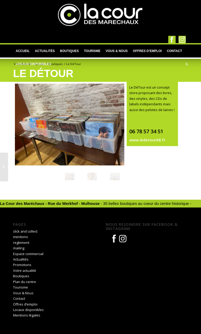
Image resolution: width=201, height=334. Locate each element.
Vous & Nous (23, 293)
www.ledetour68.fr (147, 139)
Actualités (21, 259)
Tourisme (20, 287)
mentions (20, 236)
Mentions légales (26, 315)
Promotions (22, 264)
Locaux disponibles (28, 309)
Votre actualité (24, 270)
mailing (18, 248)
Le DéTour (43, 73)
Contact (19, 298)
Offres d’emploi (25, 304)
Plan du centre (24, 281)
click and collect (25, 231)
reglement (21, 242)
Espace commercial (28, 253)
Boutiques (55, 64)
